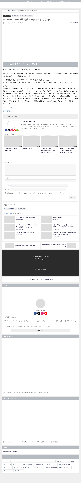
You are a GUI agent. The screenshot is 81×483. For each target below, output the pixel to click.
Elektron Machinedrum (49, 463)
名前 (7, 180)
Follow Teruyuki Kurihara (47, 281)
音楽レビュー (8, 469)
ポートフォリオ (16, 463)
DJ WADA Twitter (8, 107)
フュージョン (17, 466)
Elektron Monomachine (65, 466)
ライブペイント (37, 463)
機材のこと (60, 463)
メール (8, 187)
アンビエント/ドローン (20, 469)
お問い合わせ (40, 332)
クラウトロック (19, 472)
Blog (10, 15)
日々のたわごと (70, 463)
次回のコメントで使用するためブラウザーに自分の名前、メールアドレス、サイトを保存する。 (36, 195)
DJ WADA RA (7, 111)
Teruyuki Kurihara (74, 22)
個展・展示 (17, 15)
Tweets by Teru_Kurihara (10, 453)
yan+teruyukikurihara (52, 469)
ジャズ (55, 466)
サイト (7, 191)
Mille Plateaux (26, 463)
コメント (8, 162)
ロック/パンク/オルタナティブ (36, 469)
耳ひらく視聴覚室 (28, 466)
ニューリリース (9, 472)
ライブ (48, 466)
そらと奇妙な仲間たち (28, 15)
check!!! (7, 463)
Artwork (6, 15)
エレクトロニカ (39, 466)
